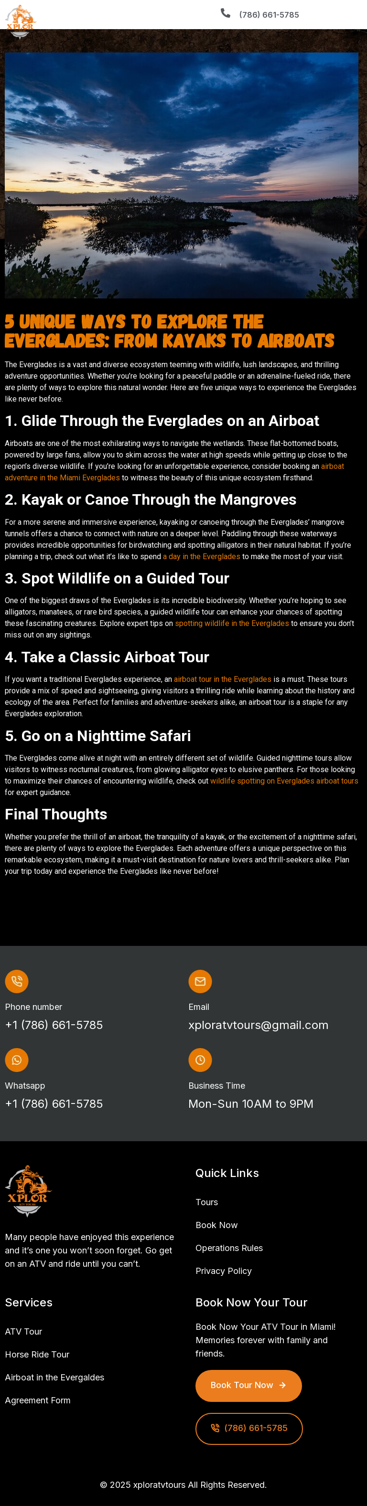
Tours (206, 1202)
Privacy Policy (223, 1271)
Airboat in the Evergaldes (54, 1377)
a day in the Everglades (201, 556)
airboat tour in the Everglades (222, 679)
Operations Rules (229, 1248)
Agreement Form (38, 1400)
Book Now (216, 1225)
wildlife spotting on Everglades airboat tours (284, 780)
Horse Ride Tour (37, 1354)
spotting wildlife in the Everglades (232, 623)
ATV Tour (23, 1331)
